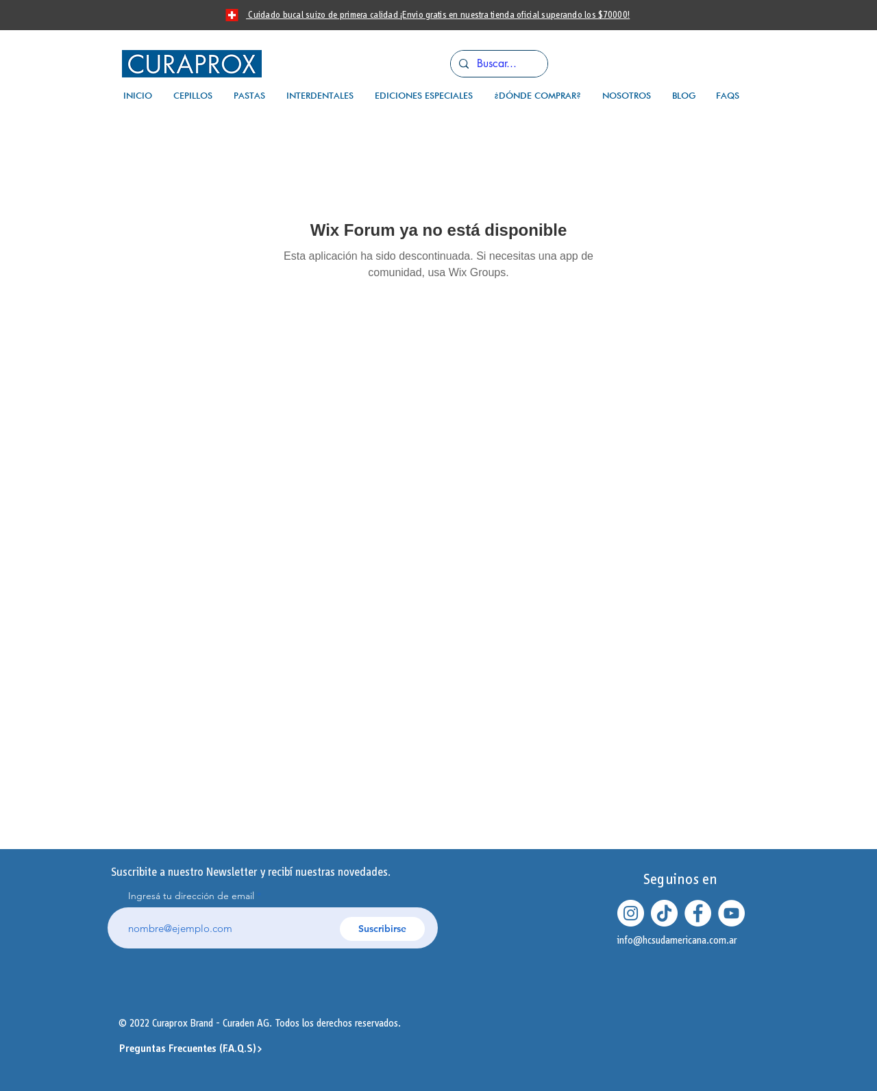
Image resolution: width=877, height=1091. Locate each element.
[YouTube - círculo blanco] (731, 913)
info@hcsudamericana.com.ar (677, 940)
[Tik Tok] (664, 913)
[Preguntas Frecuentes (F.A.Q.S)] (191, 1049)
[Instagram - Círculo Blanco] (630, 913)
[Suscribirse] (382, 929)
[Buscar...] (498, 64)
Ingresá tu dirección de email (191, 895)
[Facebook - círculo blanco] (697, 913)
